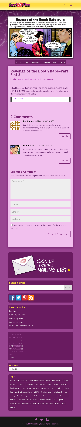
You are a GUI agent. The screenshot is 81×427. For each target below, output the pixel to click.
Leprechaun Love (16, 322)
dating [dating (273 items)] (42, 384)
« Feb (11, 357)
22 (22, 349)
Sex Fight (12, 311)
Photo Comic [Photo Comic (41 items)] (36, 396)
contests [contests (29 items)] (30, 384)
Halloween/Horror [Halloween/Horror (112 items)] (47, 388)
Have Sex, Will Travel (17, 314)
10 (12, 346)
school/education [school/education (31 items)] (45, 400)
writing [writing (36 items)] (12, 407)
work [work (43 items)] (63, 403)
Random (47, 62)
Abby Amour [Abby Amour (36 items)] (14, 380)
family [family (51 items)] (56, 384)
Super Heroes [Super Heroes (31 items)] (15, 403)
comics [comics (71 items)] (22, 384)
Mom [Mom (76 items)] (66, 392)
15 (22, 346)
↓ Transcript (18, 99)
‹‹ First (18, 62)
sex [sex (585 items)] (55, 400)
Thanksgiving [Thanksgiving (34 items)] (26, 403)
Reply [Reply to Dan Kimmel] (65, 136)
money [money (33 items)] (12, 396)
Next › (55, 62)
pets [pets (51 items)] (27, 396)
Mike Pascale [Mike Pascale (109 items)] (58, 392)
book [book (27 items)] (48, 380)
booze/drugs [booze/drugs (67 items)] (56, 380)
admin (26, 145)
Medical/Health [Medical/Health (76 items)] (46, 392)
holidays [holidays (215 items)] (66, 388)
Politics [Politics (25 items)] (45, 396)
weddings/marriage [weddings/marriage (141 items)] (52, 403)
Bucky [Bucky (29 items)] (66, 380)
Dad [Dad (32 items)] (36, 384)
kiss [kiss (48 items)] (11, 392)
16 (10, 349)
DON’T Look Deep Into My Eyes (21, 326)
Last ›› (62, 62)
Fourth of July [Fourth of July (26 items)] (26, 388)
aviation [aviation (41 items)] (24, 380)
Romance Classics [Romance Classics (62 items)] (25, 400)
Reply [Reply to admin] (65, 160)
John (14, 79)
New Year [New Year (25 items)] (20, 396)
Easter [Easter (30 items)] (49, 384)
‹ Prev (26, 62)
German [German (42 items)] (36, 388)
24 (12, 352)
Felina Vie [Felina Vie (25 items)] (63, 384)
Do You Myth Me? (16, 318)
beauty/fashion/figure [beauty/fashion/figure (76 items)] (36, 380)
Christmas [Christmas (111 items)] (13, 384)
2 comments (48, 79)
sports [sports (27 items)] (61, 400)
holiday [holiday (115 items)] (58, 388)
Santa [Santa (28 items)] (35, 400)
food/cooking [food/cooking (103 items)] (15, 388)
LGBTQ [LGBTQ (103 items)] (36, 392)
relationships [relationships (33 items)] (63, 396)
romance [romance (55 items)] (13, 400)
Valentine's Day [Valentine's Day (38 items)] (38, 403)
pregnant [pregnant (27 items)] (53, 396)
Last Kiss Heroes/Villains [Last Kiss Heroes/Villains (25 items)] (23, 392)
